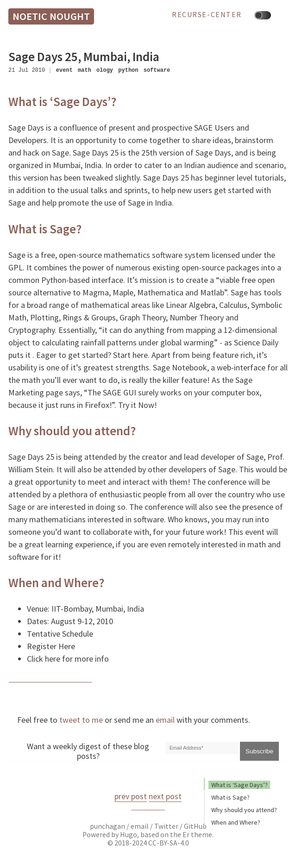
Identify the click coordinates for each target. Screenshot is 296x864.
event (64, 70)
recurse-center (207, 15)
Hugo (128, 834)
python (128, 70)
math (84, 70)
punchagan (108, 826)
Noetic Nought (51, 16)
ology (104, 70)
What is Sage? (230, 797)
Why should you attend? (244, 810)
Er (186, 834)
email (165, 719)
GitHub (195, 826)
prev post (130, 796)
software (157, 70)
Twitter (166, 826)
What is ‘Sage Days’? (239, 785)
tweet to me (81, 719)
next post (165, 796)
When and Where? (235, 822)
